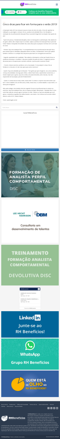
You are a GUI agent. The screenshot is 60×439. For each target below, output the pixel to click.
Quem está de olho (43, 404)
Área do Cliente (30, 150)
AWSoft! (57, 436)
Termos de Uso (33, 404)
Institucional (12, 404)
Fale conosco (10, 406)
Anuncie (52, 404)
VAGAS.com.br (24, 289)
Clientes (3, 406)
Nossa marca (4, 404)
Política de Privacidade (22, 404)
